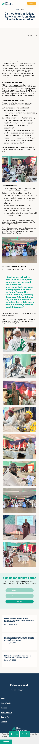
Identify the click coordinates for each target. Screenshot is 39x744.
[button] (37, 3)
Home (17, 9)
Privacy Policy (6, 712)
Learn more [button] (30, 737)
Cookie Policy (6, 717)
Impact (4, 708)
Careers (4, 722)
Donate (31, 3)
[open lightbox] (19, 339)
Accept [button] (6, 742)
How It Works (6, 703)
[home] (7, 3)
